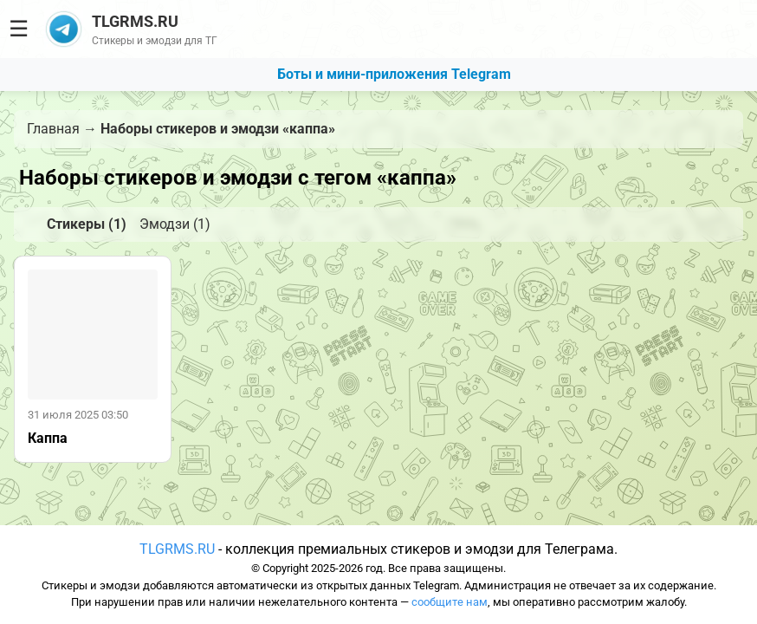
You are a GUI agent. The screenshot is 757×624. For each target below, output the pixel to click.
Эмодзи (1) (174, 224)
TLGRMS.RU (177, 549)
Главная (53, 128)
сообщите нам (449, 601)
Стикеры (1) (86, 224)
